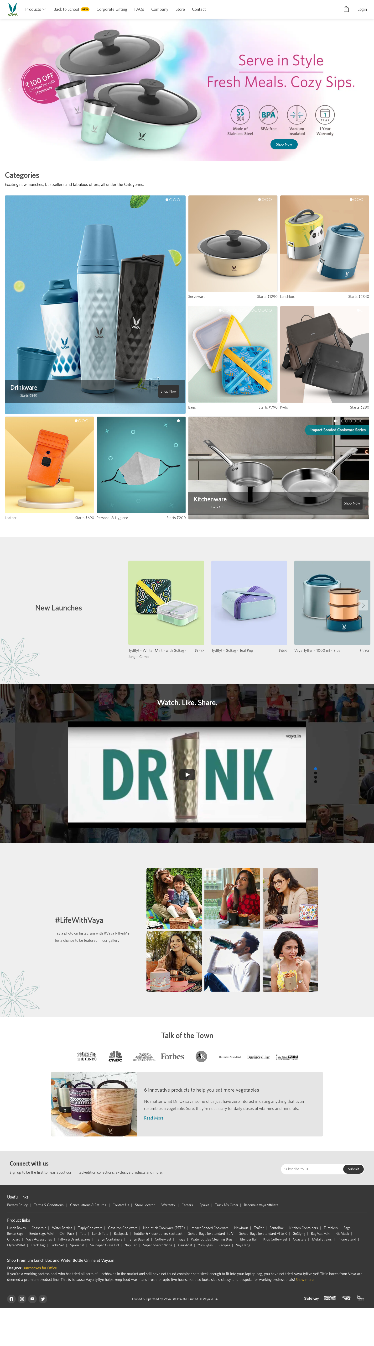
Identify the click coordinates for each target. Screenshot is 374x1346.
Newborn (241, 1228)
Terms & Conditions (49, 1205)
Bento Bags (15, 1233)
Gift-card (13, 1239)
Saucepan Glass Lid (104, 1245)
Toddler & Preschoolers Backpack (158, 1233)
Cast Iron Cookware (122, 1228)
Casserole (38, 1228)
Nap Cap (131, 1245)
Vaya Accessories (39, 1239)
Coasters (299, 1239)
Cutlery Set (163, 1239)
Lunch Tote (100, 1233)
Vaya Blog (243, 1245)
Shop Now (278, 117)
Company (159, 9)
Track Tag (38, 1245)
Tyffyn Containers (109, 1239)
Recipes (224, 1245)
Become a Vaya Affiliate (261, 1205)
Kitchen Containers (303, 1228)
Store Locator (145, 1205)
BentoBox (277, 1228)
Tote (83, 1233)
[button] (9, 90)
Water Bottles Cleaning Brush (212, 1239)
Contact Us (121, 1205)
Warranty (168, 1205)
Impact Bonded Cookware (210, 1228)
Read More (154, 1117)
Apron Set (77, 1245)
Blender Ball (249, 1239)
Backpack (121, 1233)
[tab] (87, 1057)
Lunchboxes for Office (39, 1268)
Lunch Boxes (16, 1228)
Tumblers (331, 1228)
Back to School (66, 9)
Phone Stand (347, 1239)
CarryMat (185, 1245)
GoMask (342, 1233)
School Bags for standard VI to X (263, 1233)
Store (180, 9)
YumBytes (205, 1245)
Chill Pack (66, 1233)
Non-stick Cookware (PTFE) (164, 1228)
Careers (188, 1205)
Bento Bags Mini (41, 1233)
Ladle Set (57, 1245)
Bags (347, 1228)
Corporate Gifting (112, 9)
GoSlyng (299, 1233)
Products (33, 9)
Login (362, 9)
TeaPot (259, 1228)
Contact (199, 9)
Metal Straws (322, 1239)
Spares (204, 1205)
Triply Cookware (90, 1228)
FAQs (139, 9)
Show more (305, 1279)
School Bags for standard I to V (211, 1233)
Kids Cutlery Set (275, 1239)
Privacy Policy (17, 1205)
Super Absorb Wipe (157, 1245)
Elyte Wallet (16, 1245)
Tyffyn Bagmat (138, 1239)
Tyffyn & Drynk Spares (74, 1239)
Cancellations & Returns (88, 1205)
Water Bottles (62, 1228)
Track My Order (226, 1205)
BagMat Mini (321, 1233)
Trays (181, 1239)
